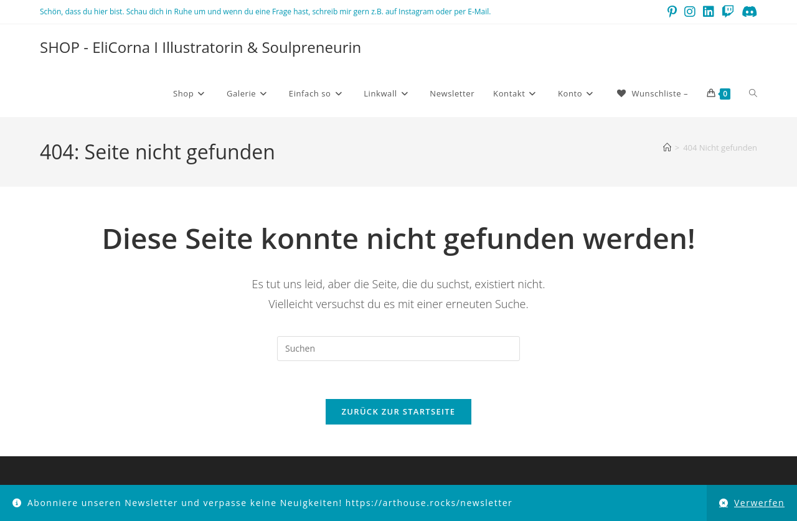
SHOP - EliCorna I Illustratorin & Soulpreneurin (200, 47)
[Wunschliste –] (651, 93)
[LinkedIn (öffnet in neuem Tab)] (708, 12)
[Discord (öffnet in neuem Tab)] (747, 12)
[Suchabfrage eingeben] (398, 348)
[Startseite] (667, 147)
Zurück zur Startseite (399, 411)
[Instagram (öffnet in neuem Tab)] (690, 12)
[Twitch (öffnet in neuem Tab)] (728, 12)
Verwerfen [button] (759, 503)
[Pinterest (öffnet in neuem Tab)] (672, 12)
